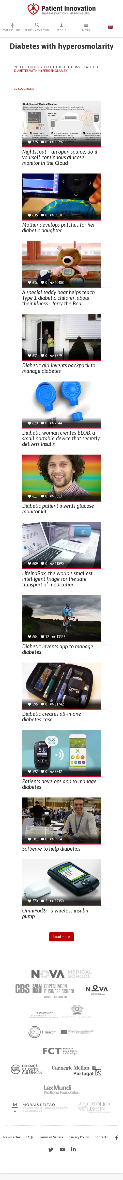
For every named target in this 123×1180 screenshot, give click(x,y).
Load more (61, 937)
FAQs (29, 1137)
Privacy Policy (79, 1137)
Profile (61, 27)
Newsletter (11, 1137)
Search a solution (37, 27)
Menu (86, 27)
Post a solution (12, 27)
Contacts (101, 1137)
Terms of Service (51, 1137)
